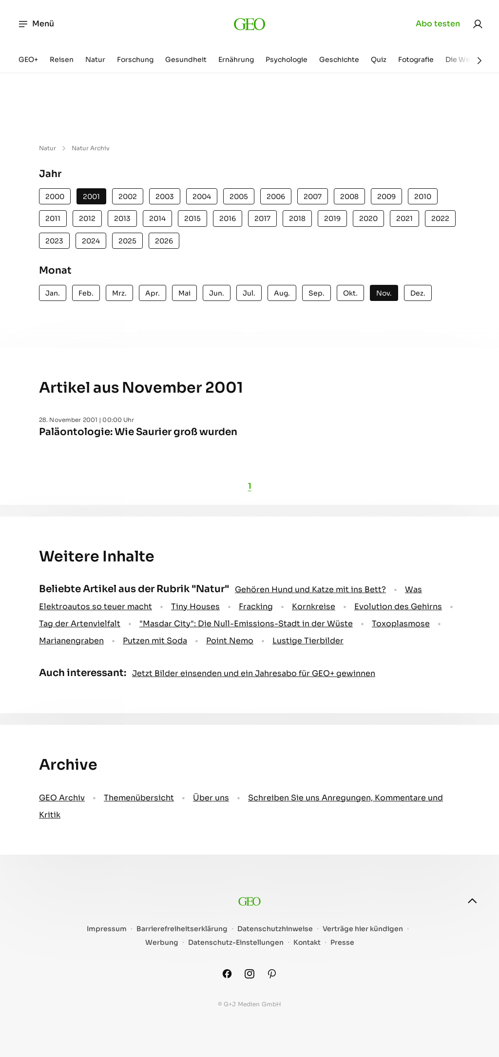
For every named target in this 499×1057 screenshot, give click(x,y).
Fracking (256, 606)
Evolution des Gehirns (398, 606)
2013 (122, 218)
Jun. (216, 293)
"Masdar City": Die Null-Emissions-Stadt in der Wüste (246, 623)
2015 (192, 218)
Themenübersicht (139, 798)
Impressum (107, 929)
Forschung (135, 59)
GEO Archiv (62, 798)
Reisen (62, 59)
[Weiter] (479, 60)
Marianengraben (71, 641)
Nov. (384, 293)
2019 (332, 218)
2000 (54, 196)
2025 (127, 241)
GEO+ (28, 59)
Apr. (152, 293)
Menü (36, 24)
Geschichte (339, 59)
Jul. (249, 293)
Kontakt (307, 942)
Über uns (211, 798)
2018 (297, 218)
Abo (438, 24)
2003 (164, 196)
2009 (386, 196)
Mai (184, 293)
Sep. (316, 293)
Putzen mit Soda (155, 641)
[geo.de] (249, 24)
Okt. (350, 293)
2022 (440, 218)
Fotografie (416, 59)
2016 (227, 218)
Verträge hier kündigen (363, 929)
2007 (313, 196)
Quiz (378, 59)
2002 (127, 196)
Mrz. (119, 293)
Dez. (417, 293)
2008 (349, 196)
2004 (201, 196)
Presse (342, 942)
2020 (368, 218)
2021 (404, 218)
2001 (91, 196)
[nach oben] (472, 901)
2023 (54, 241)
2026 (164, 241)
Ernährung (236, 59)
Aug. (282, 293)
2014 (157, 218)
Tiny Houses (195, 606)
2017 (262, 218)
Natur (95, 59)
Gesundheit (186, 59)
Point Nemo (229, 641)
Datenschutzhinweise (275, 929)
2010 (422, 196)
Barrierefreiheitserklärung (182, 929)
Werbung (161, 942)
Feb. (86, 293)
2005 (239, 196)
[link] (477, 24)
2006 (276, 196)
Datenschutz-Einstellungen (236, 942)
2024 (91, 241)
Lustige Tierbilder (308, 641)
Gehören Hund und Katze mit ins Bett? (310, 589)
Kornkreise (313, 606)
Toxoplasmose (401, 623)
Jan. (52, 293)
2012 (87, 218)
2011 (52, 218)
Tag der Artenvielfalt (79, 623)
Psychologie (286, 59)
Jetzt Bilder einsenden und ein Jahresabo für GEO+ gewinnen (253, 673)
